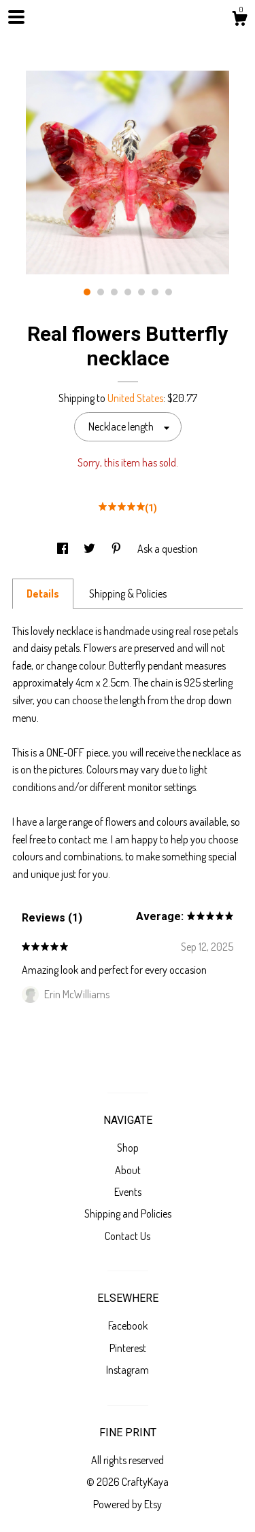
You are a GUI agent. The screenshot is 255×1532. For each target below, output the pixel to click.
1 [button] (87, 292)
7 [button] (168, 292)
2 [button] (100, 292)
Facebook (128, 1325)
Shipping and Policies (127, 1213)
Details (43, 593)
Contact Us (127, 1236)
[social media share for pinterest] (117, 548)
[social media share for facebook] (63, 548)
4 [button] (127, 292)
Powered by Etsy (127, 1504)
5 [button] (141, 292)
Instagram (127, 1369)
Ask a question (167, 548)
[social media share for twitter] (90, 548)
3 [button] (114, 292)
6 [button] (155, 292)
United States (135, 398)
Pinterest (127, 1348)
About (128, 1170)
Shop (128, 1147)
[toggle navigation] (16, 17)
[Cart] (239, 20)
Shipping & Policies (128, 593)
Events (127, 1192)
